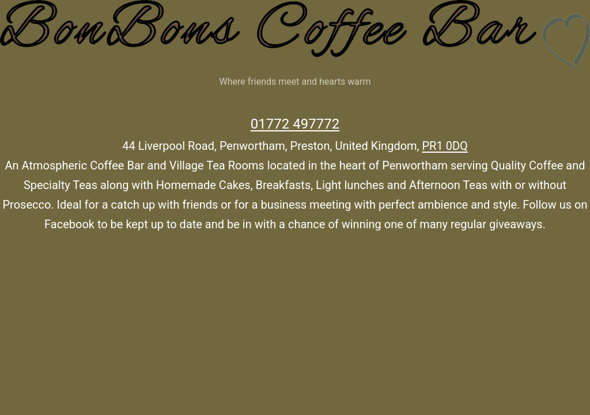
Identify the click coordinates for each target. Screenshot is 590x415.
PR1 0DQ (445, 146)
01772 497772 (295, 124)
